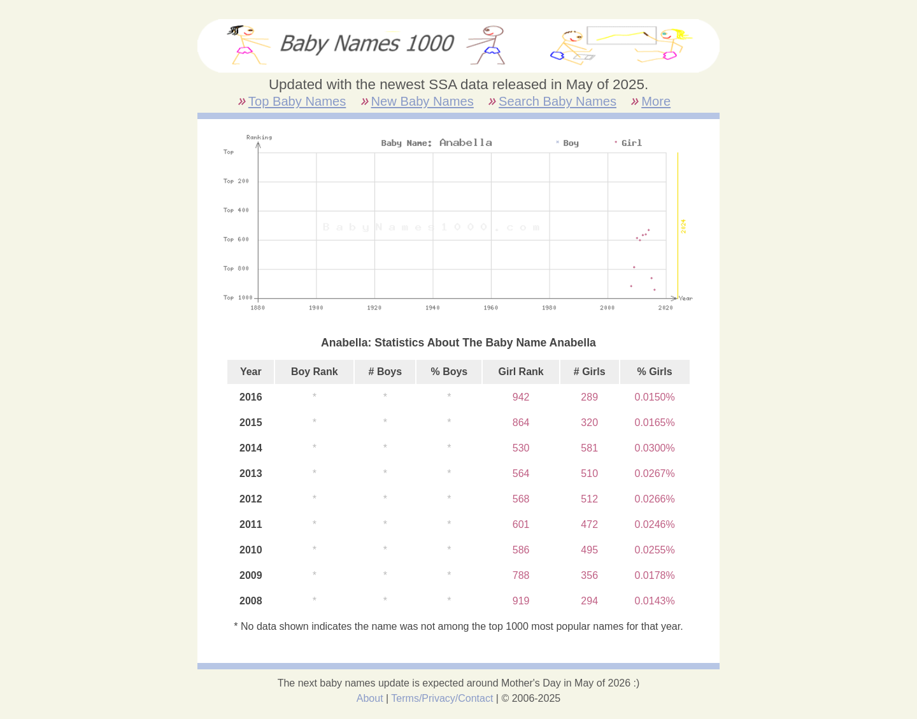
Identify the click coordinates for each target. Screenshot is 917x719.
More (656, 101)
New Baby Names (422, 101)
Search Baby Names (557, 101)
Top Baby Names (297, 101)
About (370, 698)
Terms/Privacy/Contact (442, 698)
